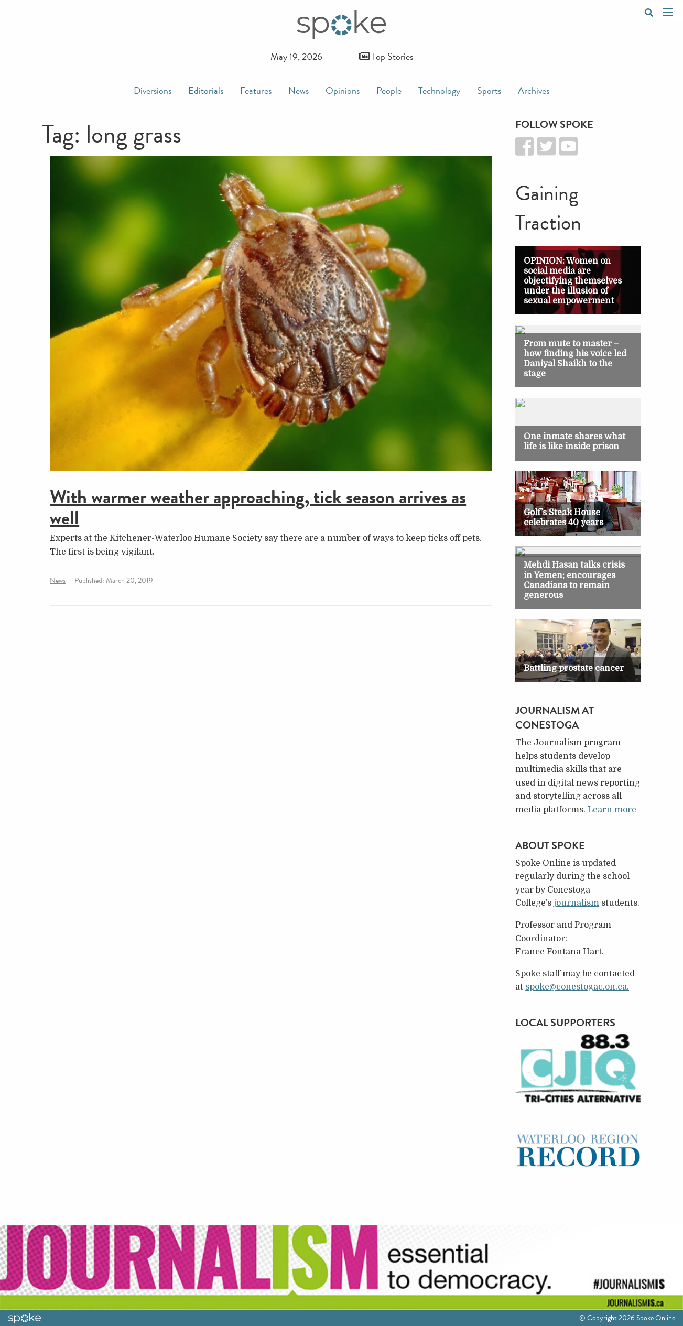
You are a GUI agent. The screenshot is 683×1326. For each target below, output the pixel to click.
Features (256, 90)
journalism (576, 903)
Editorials (205, 90)
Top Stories (386, 56)
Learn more (612, 809)
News (298, 90)
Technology (439, 90)
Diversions (152, 90)
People (389, 90)
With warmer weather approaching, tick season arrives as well (258, 507)
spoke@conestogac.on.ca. (577, 987)
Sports (489, 90)
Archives (533, 90)
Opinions (343, 90)
